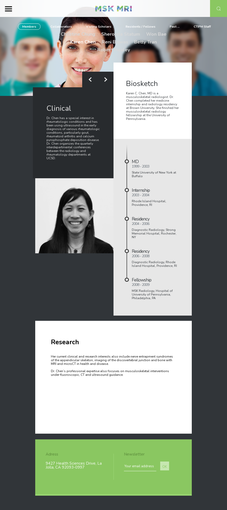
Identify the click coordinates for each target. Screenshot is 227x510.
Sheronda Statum (120, 34)
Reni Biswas (115, 42)
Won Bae (156, 34)
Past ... (175, 26)
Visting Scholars (98, 26)
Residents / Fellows (141, 26)
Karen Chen (83, 42)
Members (29, 26)
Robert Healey (113, 50)
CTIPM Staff (202, 26)
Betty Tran (145, 42)
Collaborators (61, 26)
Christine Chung (78, 34)
